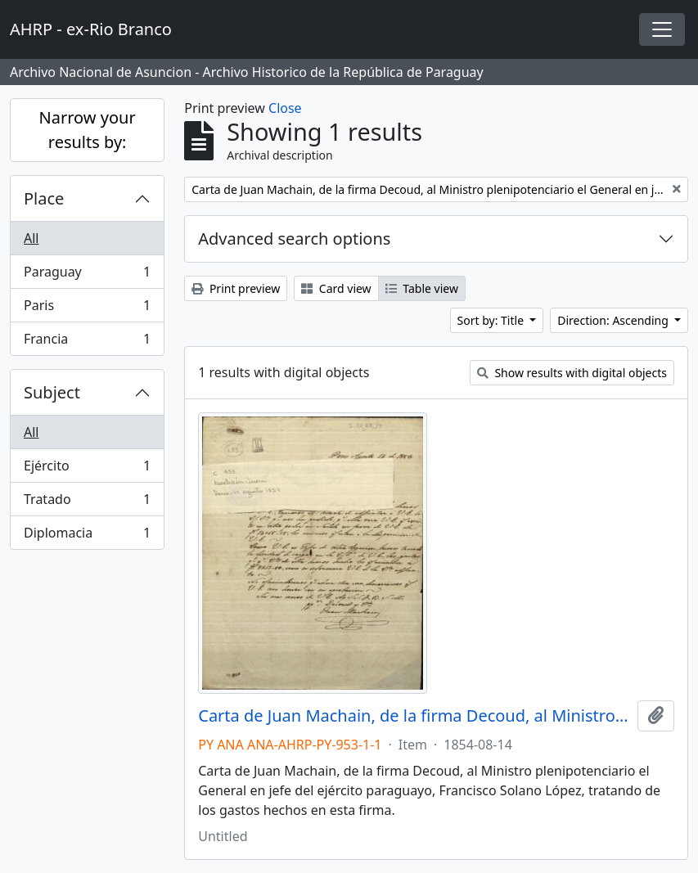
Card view (336, 288)
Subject (52, 392)
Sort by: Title (492, 320)
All (31, 238)
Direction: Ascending (614, 320)
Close (285, 108)
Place (44, 198)
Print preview (235, 288)
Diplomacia (87, 536)
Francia (87, 342)
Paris (87, 308)
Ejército (87, 469)
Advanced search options (294, 238)
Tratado (87, 502)
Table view (421, 288)
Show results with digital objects (572, 372)
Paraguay (87, 275)
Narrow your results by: (87, 129)
